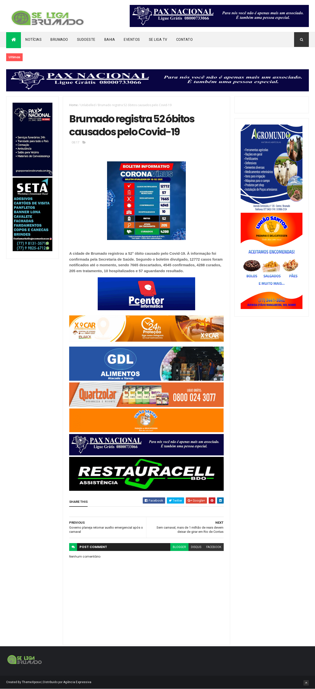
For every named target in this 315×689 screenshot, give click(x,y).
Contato (184, 40)
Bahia (109, 40)
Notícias (33, 40)
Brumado (59, 40)
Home (73, 105)
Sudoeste (86, 40)
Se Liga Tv (158, 40)
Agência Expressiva (77, 682)
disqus (196, 547)
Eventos (132, 40)
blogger (179, 547)
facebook (213, 547)
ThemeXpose (31, 682)
